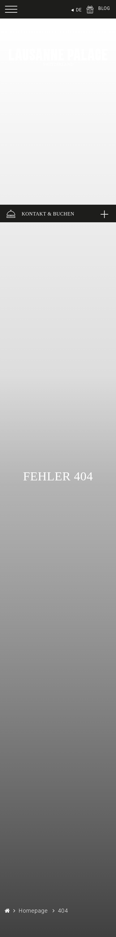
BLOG (104, 8)
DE (79, 9)
